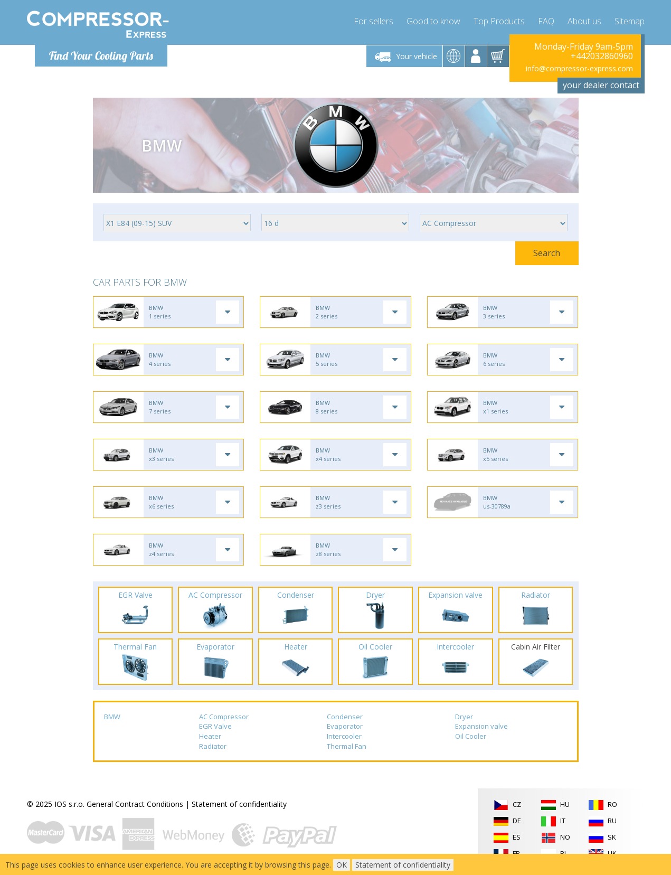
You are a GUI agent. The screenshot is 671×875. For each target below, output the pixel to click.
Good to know (433, 21)
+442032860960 (602, 56)
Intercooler (344, 736)
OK (341, 865)
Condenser (345, 716)
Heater (210, 736)
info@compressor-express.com (579, 68)
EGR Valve (215, 726)
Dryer (464, 716)
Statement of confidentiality (239, 804)
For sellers (373, 21)
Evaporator (345, 726)
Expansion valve (481, 726)
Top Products (499, 21)
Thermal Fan (346, 746)
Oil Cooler (470, 736)
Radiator (212, 746)
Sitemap (630, 21)
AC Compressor (224, 716)
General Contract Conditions (135, 804)
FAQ (546, 21)
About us (584, 21)
